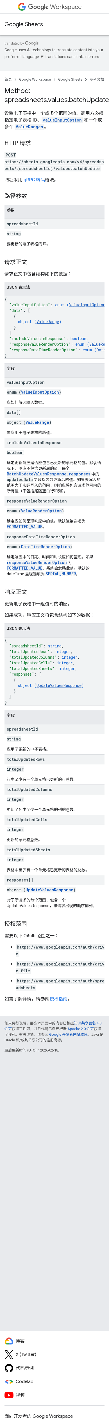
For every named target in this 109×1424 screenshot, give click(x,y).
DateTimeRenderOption (45, 546)
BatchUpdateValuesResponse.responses (48, 474)
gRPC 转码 (34, 179)
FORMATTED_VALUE (24, 526)
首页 (8, 79)
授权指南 (58, 999)
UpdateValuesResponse (59, 685)
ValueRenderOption (41, 510)
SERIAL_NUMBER (61, 573)
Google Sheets (23, 24)
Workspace (55, 7)
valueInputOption (62, 120)
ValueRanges (29, 126)
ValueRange (48, 321)
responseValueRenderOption (37, 562)
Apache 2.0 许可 (80, 1029)
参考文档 (97, 79)
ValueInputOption (87, 304)
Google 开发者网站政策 (68, 1034)
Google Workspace (35, 79)
